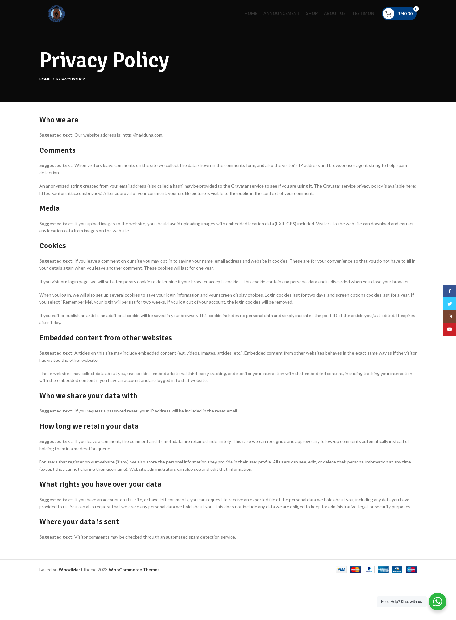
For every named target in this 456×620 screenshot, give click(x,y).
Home (44, 79)
